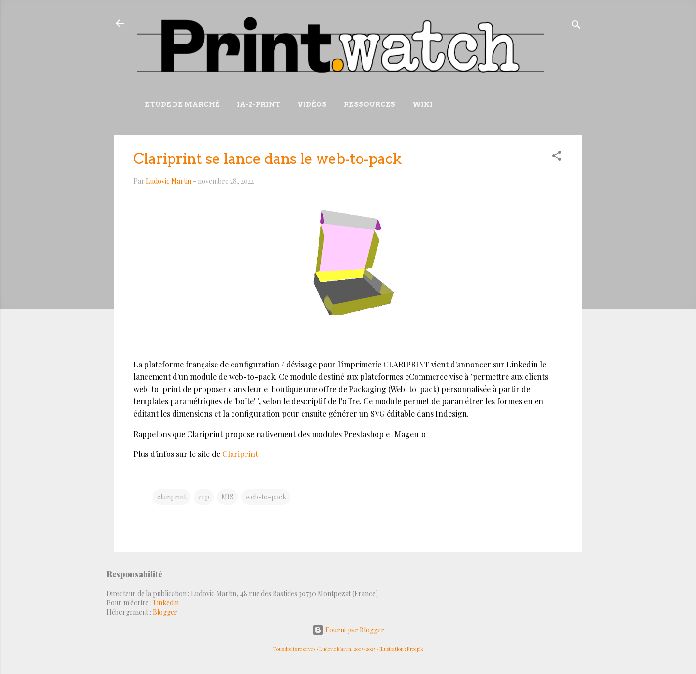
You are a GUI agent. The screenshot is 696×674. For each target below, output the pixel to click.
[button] (557, 157)
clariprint (171, 496)
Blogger (165, 611)
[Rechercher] (576, 26)
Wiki (422, 104)
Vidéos (312, 104)
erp (203, 496)
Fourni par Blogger (348, 629)
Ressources (369, 104)
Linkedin (166, 602)
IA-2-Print (258, 104)
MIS (227, 496)
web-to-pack (266, 496)
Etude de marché (182, 104)
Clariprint (240, 454)
